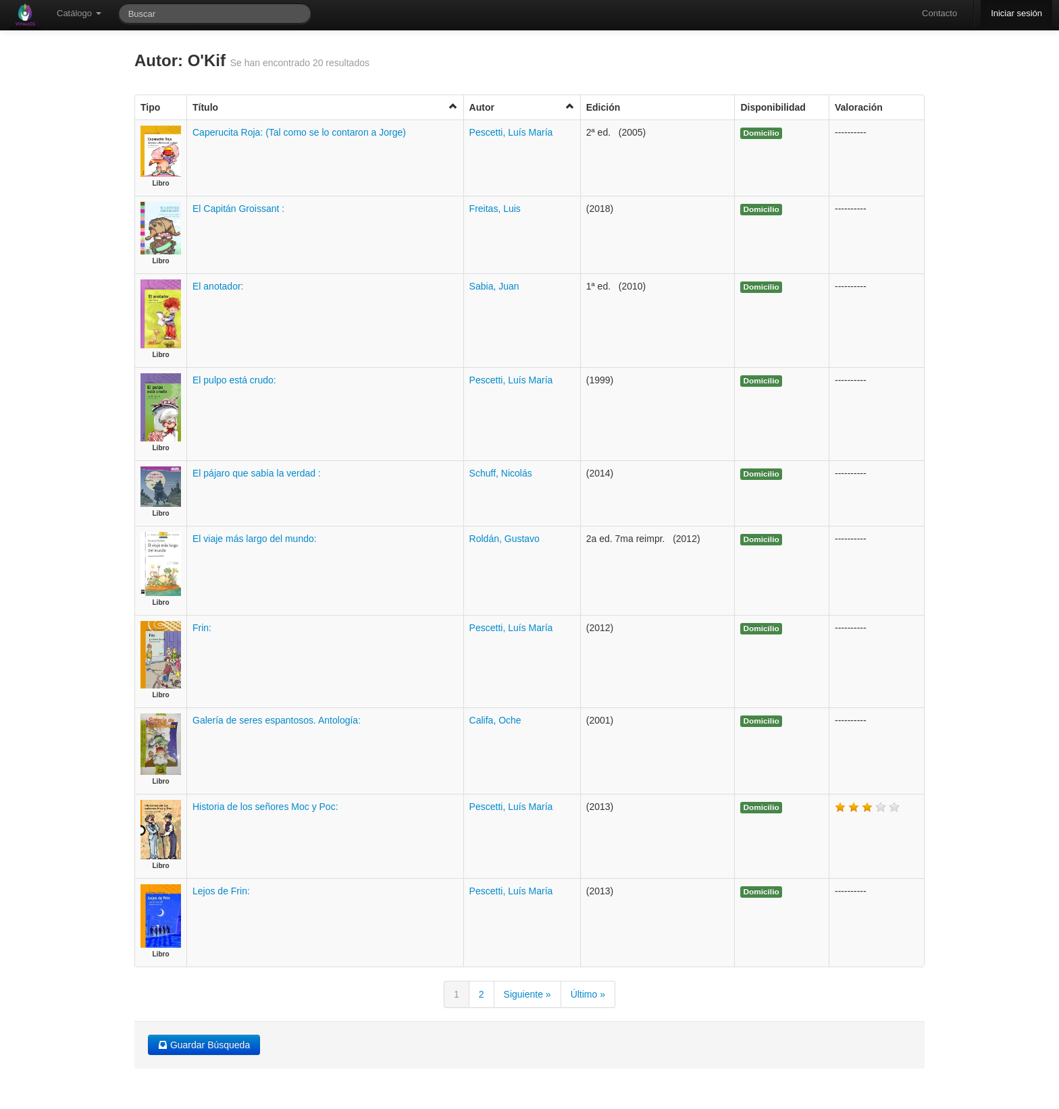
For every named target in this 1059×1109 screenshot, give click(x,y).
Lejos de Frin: (221, 891)
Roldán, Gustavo (504, 538)
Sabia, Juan (494, 286)
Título (325, 107)
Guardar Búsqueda (204, 1044)
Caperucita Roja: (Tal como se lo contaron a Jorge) (299, 132)
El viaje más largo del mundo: (254, 538)
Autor (522, 107)
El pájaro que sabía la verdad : (256, 473)
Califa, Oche (495, 720)
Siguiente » (527, 994)
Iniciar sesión (1016, 13)
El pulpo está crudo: (234, 380)
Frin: (201, 627)
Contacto (939, 13)
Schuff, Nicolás (500, 473)
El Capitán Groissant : (238, 208)
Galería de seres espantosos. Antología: (276, 720)
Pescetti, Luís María (511, 132)
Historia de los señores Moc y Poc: (265, 806)
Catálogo (79, 13)
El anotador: (218, 286)
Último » (588, 994)
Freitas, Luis (495, 208)
